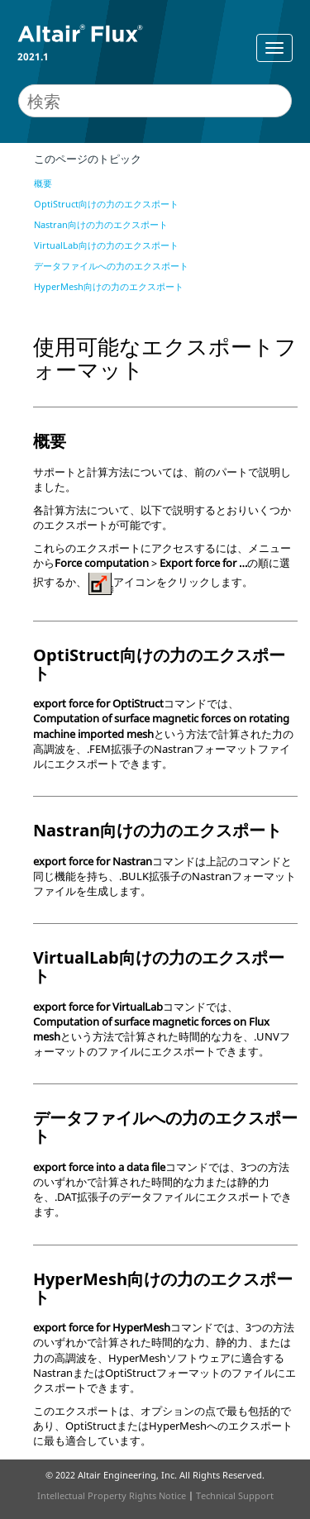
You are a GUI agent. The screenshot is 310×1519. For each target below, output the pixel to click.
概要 (43, 183)
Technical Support (235, 1495)
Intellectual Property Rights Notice (111, 1495)
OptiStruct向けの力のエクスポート (106, 204)
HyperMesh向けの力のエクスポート (109, 286)
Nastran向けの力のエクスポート (101, 224)
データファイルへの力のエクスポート (111, 266)
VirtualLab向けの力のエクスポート (106, 245)
